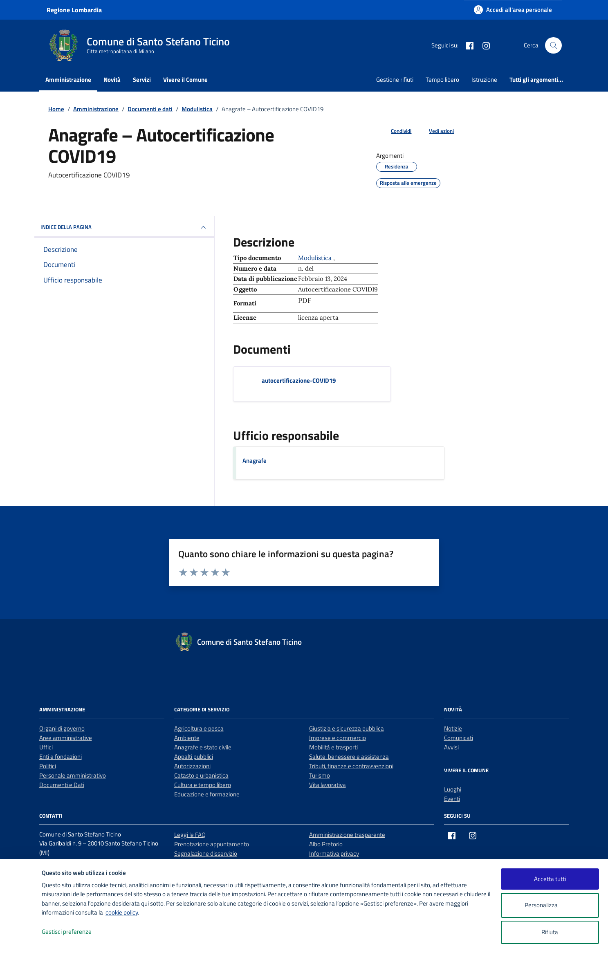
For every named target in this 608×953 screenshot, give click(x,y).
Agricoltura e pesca (199, 728)
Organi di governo (62, 728)
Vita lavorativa (327, 784)
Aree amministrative (65, 737)
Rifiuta (549, 932)
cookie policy (121, 912)
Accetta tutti (550, 878)
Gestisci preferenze (75, 931)
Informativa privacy (334, 853)
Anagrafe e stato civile (202, 747)
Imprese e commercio (337, 737)
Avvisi (451, 747)
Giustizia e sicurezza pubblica (346, 728)
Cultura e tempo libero (202, 784)
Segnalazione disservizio (205, 853)
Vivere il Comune (185, 79)
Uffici (46, 747)
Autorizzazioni (192, 766)
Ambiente (187, 737)
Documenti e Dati (61, 784)
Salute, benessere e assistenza (349, 756)
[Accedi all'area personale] (513, 9)
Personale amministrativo (72, 775)
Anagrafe (254, 460)
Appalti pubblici (193, 756)
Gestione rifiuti (394, 79)
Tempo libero (442, 79)
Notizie (453, 728)
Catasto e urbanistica (201, 775)
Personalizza (550, 905)
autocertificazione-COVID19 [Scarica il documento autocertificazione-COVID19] (299, 380)
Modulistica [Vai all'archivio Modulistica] (315, 258)
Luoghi (452, 789)
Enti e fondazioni (60, 756)
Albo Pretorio (326, 844)
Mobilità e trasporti (333, 747)
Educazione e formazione (207, 794)
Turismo (319, 775)
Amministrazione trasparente (347, 834)
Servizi (142, 79)
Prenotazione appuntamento (211, 844)
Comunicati (458, 737)
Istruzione (484, 79)
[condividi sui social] (394, 131)
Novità (112, 79)
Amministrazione (68, 79)
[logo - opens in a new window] (21, 938)
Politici (47, 766)
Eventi (452, 798)
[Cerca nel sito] (553, 45)
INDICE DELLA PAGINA (124, 227)
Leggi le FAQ (190, 834)
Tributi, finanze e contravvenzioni (351, 766)
